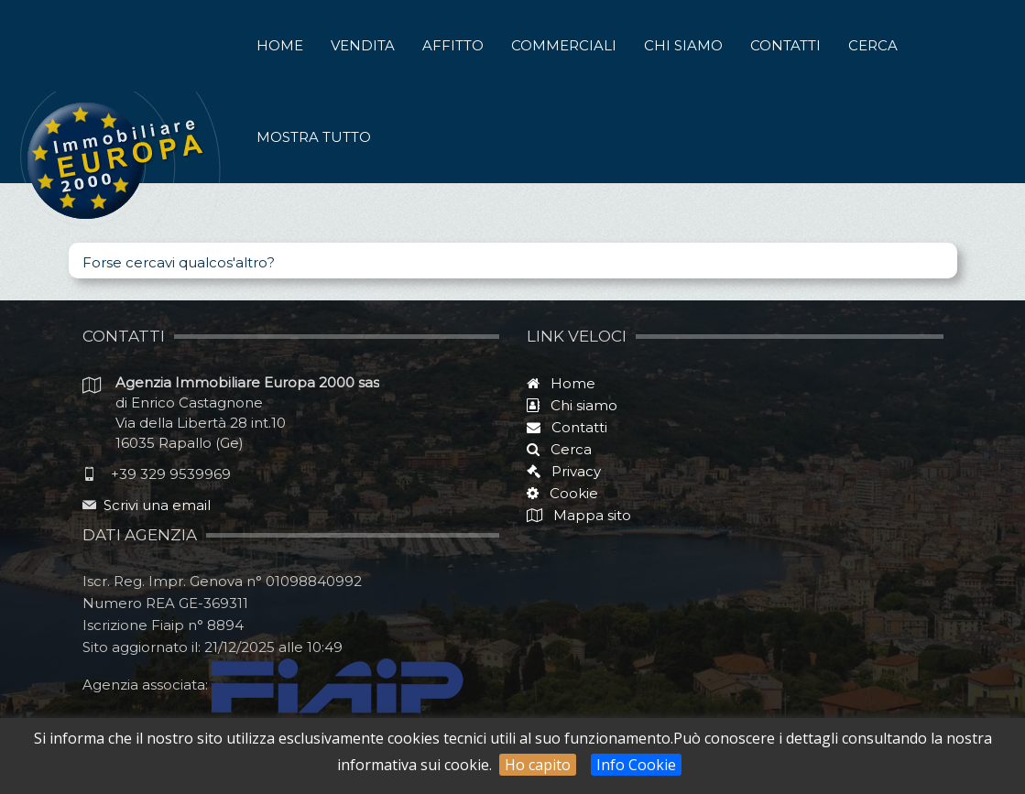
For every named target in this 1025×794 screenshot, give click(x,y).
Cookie (568, 493)
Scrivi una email (157, 505)
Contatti (785, 45)
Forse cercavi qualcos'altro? (178, 262)
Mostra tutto (313, 137)
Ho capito (538, 765)
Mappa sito (590, 515)
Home (279, 45)
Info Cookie (636, 765)
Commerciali (563, 45)
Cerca (873, 45)
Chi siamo (683, 45)
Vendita (363, 45)
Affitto (453, 45)
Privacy (570, 471)
